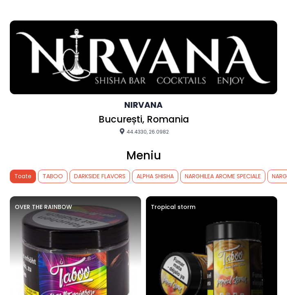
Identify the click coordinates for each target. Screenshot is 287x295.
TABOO (53, 176)
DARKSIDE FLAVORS (100, 176)
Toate (22, 176)
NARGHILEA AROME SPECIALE (223, 176)
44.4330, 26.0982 (143, 131)
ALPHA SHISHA (155, 176)
